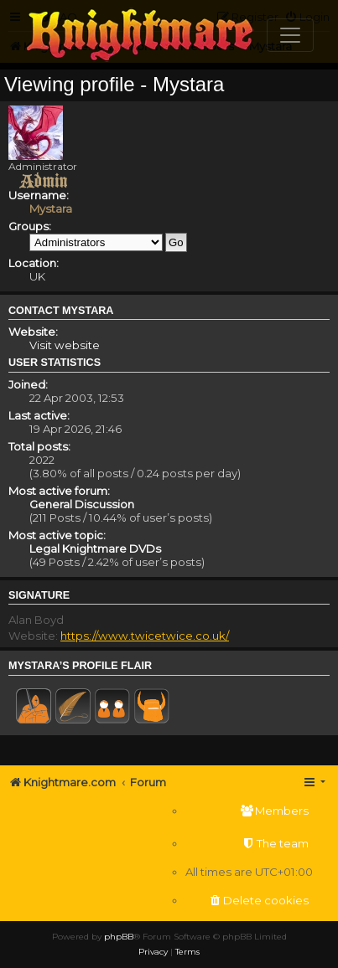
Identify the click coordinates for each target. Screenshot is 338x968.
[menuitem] (249, 811)
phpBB (118, 936)
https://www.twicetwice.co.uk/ (144, 635)
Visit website (64, 345)
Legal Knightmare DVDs (95, 548)
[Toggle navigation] (290, 35)
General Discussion (81, 504)
